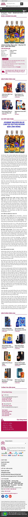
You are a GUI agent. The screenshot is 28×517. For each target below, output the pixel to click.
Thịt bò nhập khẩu (12, 514)
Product (9, 13)
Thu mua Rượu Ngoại (5, 482)
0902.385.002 (13, 489)
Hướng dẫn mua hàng (5, 472)
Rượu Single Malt (5, 412)
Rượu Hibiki (20, 485)
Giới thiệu (3, 465)
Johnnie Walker (20, 220)
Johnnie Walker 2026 (18, 483)
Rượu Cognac (5, 410)
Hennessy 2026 (15, 480)
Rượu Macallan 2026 (5, 485)
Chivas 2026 (10, 483)
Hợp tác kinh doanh (5, 462)
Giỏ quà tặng (3, 483)
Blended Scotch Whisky (18, 13)
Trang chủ (3, 13)
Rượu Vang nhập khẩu (6, 414)
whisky (10, 215)
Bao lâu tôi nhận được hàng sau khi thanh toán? (11, 474)
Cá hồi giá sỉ (18, 514)
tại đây (18, 66)
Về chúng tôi (3, 464)
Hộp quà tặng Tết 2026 (16, 482)
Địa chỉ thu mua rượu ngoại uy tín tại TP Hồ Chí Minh (12, 476)
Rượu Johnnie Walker (8, 16)
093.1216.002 (7, 489)
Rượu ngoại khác (5, 415)
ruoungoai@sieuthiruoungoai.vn (10, 493)
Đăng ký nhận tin (8, 441)
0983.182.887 (7, 491)
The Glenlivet (14, 485)
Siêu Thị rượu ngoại (13, 512)
